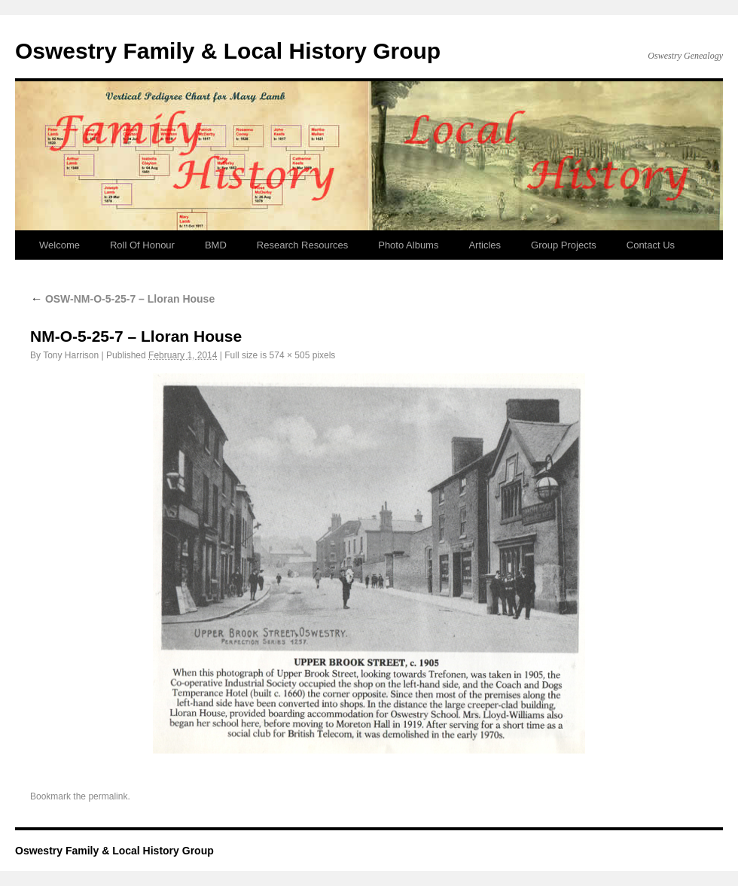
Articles (484, 245)
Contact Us (651, 245)
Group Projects (563, 245)
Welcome (59, 245)
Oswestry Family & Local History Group (228, 50)
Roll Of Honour (142, 245)
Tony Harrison (71, 355)
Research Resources (302, 245)
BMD (216, 245)
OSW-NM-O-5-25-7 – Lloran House (122, 299)
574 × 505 (290, 355)
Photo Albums (408, 245)
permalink (107, 796)
